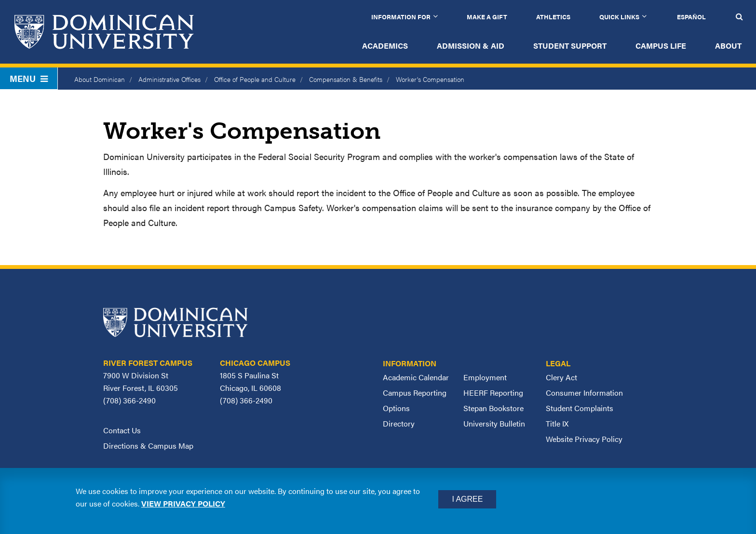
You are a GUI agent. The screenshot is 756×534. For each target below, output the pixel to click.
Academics (385, 45)
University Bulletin (494, 423)
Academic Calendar (416, 377)
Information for (401, 16)
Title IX (557, 423)
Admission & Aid (470, 45)
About (728, 45)
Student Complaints (579, 408)
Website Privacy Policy (584, 438)
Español (691, 16)
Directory (399, 423)
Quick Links (619, 16)
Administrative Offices (169, 79)
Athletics (553, 16)
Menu (29, 78)
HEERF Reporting (493, 392)
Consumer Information (584, 392)
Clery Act (561, 377)
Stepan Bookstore (493, 408)
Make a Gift (487, 16)
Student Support (570, 45)
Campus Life (660, 45)
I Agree (467, 499)
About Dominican (99, 79)
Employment (485, 377)
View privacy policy (183, 503)
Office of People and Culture (255, 79)
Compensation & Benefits (345, 79)
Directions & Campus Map (148, 445)
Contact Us (122, 430)
